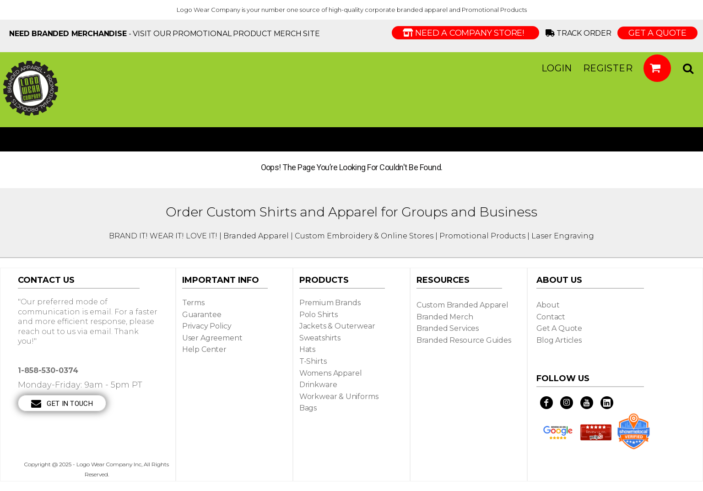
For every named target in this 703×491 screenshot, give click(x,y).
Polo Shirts (318, 314)
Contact (550, 317)
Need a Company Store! (465, 33)
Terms (193, 302)
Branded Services (447, 328)
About (547, 305)
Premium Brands (330, 302)
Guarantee (202, 314)
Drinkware (318, 384)
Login (556, 68)
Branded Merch (444, 317)
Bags (308, 408)
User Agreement (212, 338)
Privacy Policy (207, 326)
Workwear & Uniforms (339, 396)
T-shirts (313, 361)
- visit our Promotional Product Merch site (164, 33)
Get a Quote (559, 328)
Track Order (580, 33)
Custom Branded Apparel (462, 305)
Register (608, 68)
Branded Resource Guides (463, 340)
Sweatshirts (320, 338)
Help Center (204, 349)
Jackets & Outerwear (337, 326)
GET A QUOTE (657, 33)
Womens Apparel (330, 373)
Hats (307, 349)
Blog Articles (559, 340)
